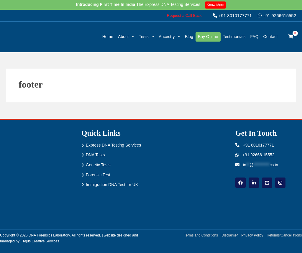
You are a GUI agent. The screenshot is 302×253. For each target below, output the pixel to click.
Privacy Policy (252, 235)
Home (107, 36)
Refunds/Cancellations (284, 235)
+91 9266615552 (277, 15)
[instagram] (280, 183)
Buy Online (208, 36)
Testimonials (234, 36)
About (126, 36)
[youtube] (267, 183)
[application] (131, 36)
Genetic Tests (98, 164)
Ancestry (169, 36)
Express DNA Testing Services (114, 145)
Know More (216, 5)
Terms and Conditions (200, 235)
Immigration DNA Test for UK (112, 185)
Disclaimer (229, 235)
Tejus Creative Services (40, 241)
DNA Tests (95, 155)
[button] (184, 15)
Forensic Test (98, 174)
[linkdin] (254, 183)
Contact (270, 36)
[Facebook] (240, 183)
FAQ (254, 36)
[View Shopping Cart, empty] (291, 36)
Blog (189, 36)
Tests (146, 36)
